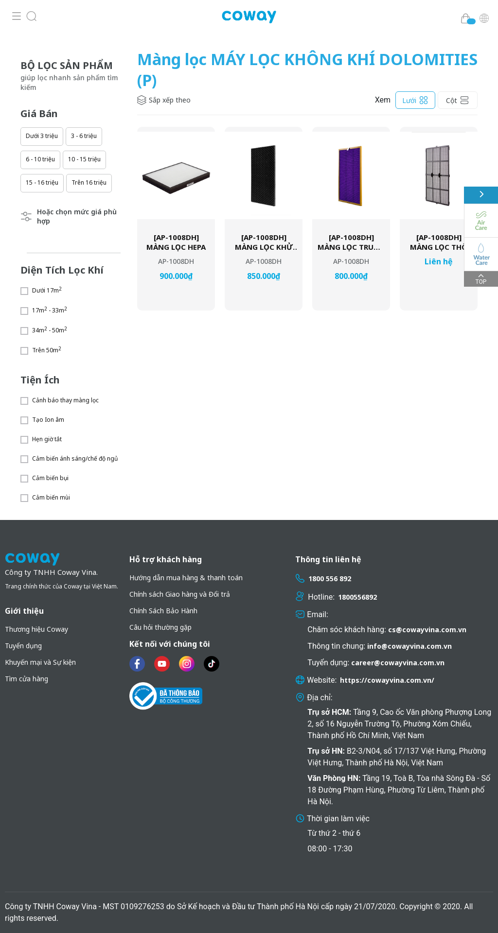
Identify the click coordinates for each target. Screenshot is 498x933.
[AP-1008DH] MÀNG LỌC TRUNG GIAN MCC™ (351, 242)
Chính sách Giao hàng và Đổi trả (179, 594)
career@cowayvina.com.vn (398, 662)
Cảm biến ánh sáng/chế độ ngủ (75, 458)
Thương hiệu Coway (36, 629)
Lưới (415, 100)
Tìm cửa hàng (26, 678)
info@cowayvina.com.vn (409, 646)
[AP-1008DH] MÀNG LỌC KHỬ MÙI (264, 242)
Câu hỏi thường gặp (160, 627)
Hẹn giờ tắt (47, 439)
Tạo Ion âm (48, 419)
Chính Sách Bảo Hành (163, 610)
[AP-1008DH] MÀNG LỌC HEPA (176, 242)
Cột (457, 100)
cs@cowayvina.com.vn (427, 629)
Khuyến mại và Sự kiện (40, 662)
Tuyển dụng (23, 645)
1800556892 (357, 597)
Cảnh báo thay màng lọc (65, 400)
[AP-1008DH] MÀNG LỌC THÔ (438, 242)
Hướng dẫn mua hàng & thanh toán (186, 577)
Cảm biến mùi (51, 497)
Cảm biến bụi (50, 478)
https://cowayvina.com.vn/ (387, 680)
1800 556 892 (329, 578)
